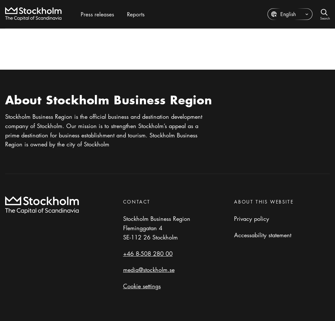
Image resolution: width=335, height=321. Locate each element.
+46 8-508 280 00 (148, 253)
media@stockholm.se (149, 269)
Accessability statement (262, 235)
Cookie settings (142, 286)
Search (325, 18)
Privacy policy (251, 218)
